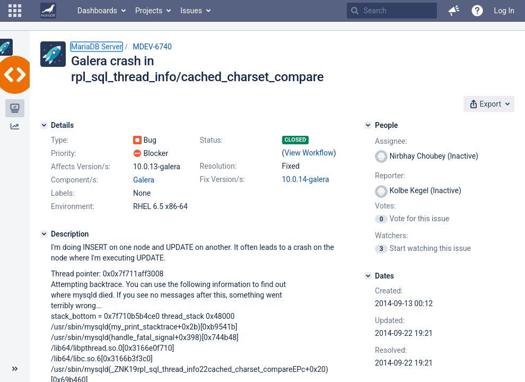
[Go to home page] (48, 10)
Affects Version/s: (80, 166)
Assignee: (391, 141)
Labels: (62, 193)
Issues (191, 10)
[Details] (44, 125)
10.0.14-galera (305, 179)
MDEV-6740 (152, 46)
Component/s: (74, 180)
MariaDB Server (96, 46)
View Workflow (309, 153)
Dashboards (97, 10)
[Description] (44, 234)
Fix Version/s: (222, 179)
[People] (368, 125)
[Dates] (368, 276)
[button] (14, 10)
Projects (148, 10)
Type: (59, 140)
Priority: (63, 153)
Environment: (72, 206)
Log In (504, 10)
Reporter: (390, 175)
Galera (143, 180)
